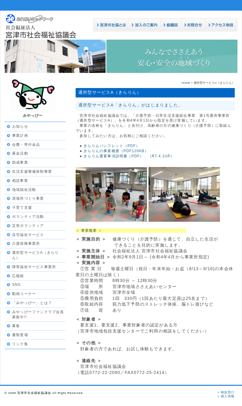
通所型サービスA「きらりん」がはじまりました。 (130, 105)
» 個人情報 (226, 396)
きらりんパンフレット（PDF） (111, 146)
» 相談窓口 (226, 392)
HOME (186, 82)
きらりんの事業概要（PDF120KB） (116, 151)
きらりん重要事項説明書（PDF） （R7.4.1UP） (128, 156)
